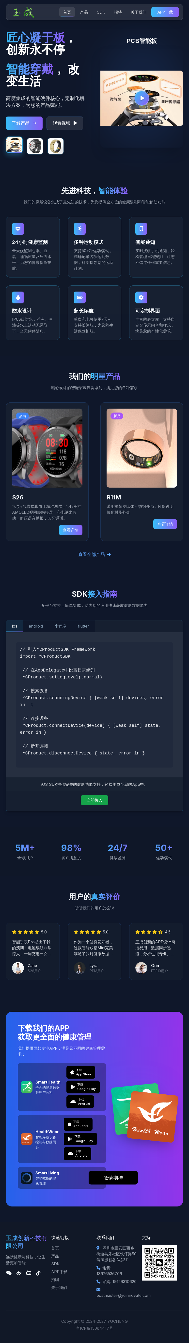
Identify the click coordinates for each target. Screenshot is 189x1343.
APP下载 (165, 12)
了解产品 (24, 123)
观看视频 (65, 123)
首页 (67, 12)
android (36, 626)
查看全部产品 (94, 554)
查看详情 (71, 530)
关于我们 (138, 12)
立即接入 (94, 800)
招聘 (118, 12)
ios (14, 626)
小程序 (61, 626)
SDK (101, 12)
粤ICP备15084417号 (94, 1328)
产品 (84, 12)
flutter (84, 626)
